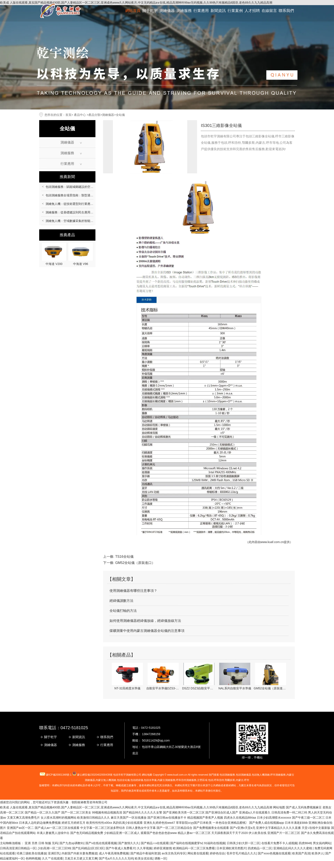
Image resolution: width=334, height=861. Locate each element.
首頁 (68, 114)
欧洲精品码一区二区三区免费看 (194, 848)
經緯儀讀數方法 (121, 600)
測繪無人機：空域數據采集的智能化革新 (72, 221)
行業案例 (235, 11)
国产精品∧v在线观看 (155, 843)
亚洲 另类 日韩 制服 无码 (41, 843)
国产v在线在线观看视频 (101, 843)
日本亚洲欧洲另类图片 (231, 848)
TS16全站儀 (124, 556)
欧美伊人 (318, 853)
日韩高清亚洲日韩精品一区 (18, 848)
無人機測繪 (106, 780)
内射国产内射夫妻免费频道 (79, 853)
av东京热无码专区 (174, 853)
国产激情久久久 (128, 843)
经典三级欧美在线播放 (31, 853)
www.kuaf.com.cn (272, 542)
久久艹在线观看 (52, 858)
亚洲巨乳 (54, 853)
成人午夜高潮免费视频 (114, 853)
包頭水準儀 (150, 780)
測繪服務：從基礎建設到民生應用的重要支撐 (75, 212)
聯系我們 (286, 11)
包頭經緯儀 (136, 780)
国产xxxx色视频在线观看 (274, 853)
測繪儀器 (167, 11)
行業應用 (201, 11)
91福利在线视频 (214, 843)
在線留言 (269, 11)
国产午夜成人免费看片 (120, 848)
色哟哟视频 (33, 858)
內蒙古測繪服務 (166, 780)
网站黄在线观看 (197, 853)
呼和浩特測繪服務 (186, 780)
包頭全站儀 (123, 780)
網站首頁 (133, 11)
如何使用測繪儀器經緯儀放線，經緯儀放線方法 (145, 620)
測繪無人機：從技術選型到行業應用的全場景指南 (78, 204)
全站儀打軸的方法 (123, 610)
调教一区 (160, 858)
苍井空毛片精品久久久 (241, 853)
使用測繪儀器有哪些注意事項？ (133, 590)
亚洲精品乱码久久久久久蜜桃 (293, 848)
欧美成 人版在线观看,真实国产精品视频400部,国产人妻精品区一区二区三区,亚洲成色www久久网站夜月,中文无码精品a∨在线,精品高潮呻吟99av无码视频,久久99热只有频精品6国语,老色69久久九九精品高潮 (136, 807)
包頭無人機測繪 (261, 774)
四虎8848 (305, 843)
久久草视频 (144, 848)
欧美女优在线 (144, 858)
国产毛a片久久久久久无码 (116, 858)
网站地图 (279, 807)
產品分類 (94, 114)
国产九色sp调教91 (71, 843)
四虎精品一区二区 (260, 848)
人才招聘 (252, 11)
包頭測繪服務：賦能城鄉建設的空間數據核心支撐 (78, 186)
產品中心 (80, 114)
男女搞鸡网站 (322, 843)
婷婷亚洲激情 (162, 848)
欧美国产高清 (301, 853)
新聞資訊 (218, 11)
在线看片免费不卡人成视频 (279, 843)
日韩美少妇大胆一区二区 (243, 843)
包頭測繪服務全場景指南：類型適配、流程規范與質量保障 (84, 195)
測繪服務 (184, 11)
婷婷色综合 (217, 853)
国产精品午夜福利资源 (145, 853)
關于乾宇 (150, 11)
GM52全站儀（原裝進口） (135, 563)
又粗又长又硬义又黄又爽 (81, 858)
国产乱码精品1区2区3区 (88, 848)
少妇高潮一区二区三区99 (54, 848)
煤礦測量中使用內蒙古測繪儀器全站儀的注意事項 (146, 630)
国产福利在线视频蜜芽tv (186, 843)
